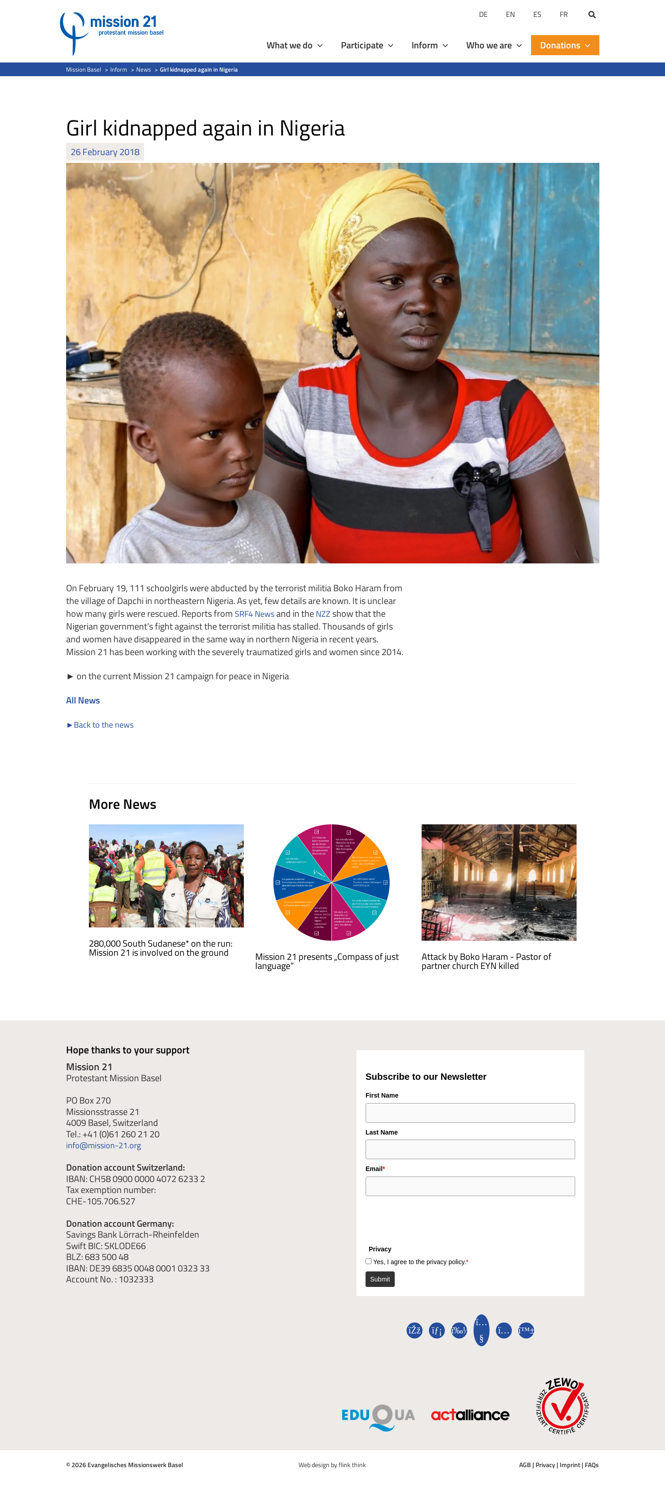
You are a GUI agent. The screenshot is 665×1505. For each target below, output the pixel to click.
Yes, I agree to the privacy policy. (421, 1261)
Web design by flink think (332, 1464)
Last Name (382, 1132)
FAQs (592, 1464)
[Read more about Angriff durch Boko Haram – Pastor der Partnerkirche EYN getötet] (499, 881)
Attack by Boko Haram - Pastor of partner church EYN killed (487, 961)
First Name (382, 1095)
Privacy (545, 1464)
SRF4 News (257, 613)
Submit (380, 1279)
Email (375, 1168)
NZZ (329, 613)
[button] (592, 15)
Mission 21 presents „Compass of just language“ (327, 961)
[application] (318, 45)
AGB (525, 1464)
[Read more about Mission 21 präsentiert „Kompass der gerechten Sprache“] (332, 881)
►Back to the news (103, 724)
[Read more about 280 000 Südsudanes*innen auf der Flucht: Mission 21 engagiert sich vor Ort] (166, 875)
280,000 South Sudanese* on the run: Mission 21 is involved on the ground (160, 947)
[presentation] (435, 1218)
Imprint (570, 1464)
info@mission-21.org (107, 1145)
